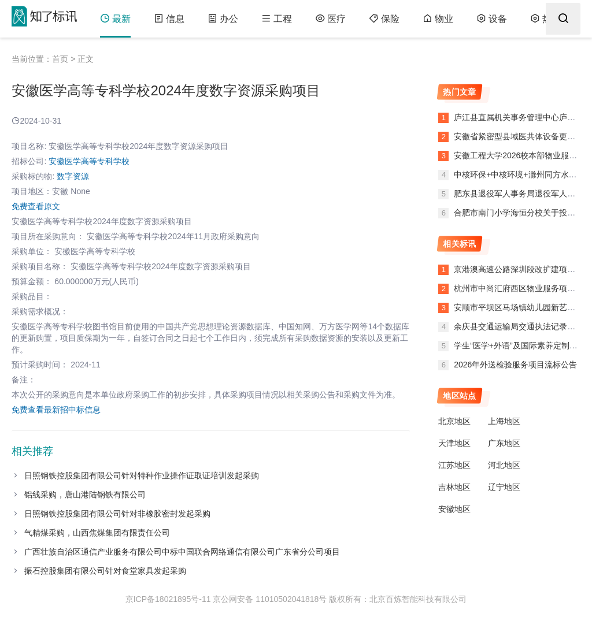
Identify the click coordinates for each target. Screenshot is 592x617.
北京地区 (454, 421)
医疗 (330, 19)
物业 (438, 19)
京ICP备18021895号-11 (168, 599)
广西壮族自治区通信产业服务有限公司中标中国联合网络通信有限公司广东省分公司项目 (182, 551)
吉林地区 (454, 487)
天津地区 (454, 443)
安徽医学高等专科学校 (89, 161)
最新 (115, 19)
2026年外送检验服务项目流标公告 (515, 364)
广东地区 (504, 443)
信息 (169, 19)
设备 (491, 19)
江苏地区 (454, 465)
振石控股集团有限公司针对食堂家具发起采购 (105, 570)
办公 (223, 19)
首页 (60, 59)
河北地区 (504, 465)
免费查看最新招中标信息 (56, 409)
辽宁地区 (504, 487)
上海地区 (504, 421)
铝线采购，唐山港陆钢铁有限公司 (85, 494)
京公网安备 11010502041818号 (270, 599)
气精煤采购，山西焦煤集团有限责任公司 (97, 532)
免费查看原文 (36, 206)
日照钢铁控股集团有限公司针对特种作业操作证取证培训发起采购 (141, 475)
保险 (384, 19)
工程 (276, 19)
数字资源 (73, 176)
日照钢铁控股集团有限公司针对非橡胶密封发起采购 (117, 513)
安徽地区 (454, 509)
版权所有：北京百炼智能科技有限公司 (398, 599)
